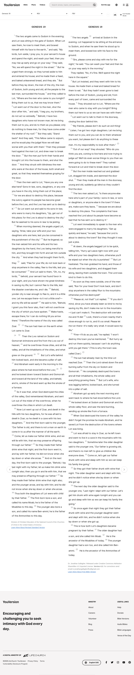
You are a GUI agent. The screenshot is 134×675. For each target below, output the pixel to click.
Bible (26, 5)
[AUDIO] (108, 15)
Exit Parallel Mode (125, 15)
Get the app (105, 5)
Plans (33, 5)
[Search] (70, 5)
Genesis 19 (17, 13)
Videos (42, 5)
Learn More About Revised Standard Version (28, 527)
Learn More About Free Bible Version (82, 572)
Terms (42, 661)
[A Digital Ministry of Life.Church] (67, 654)
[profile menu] (125, 4)
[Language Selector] (116, 4)
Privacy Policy (33, 661)
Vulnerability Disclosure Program (15, 664)
